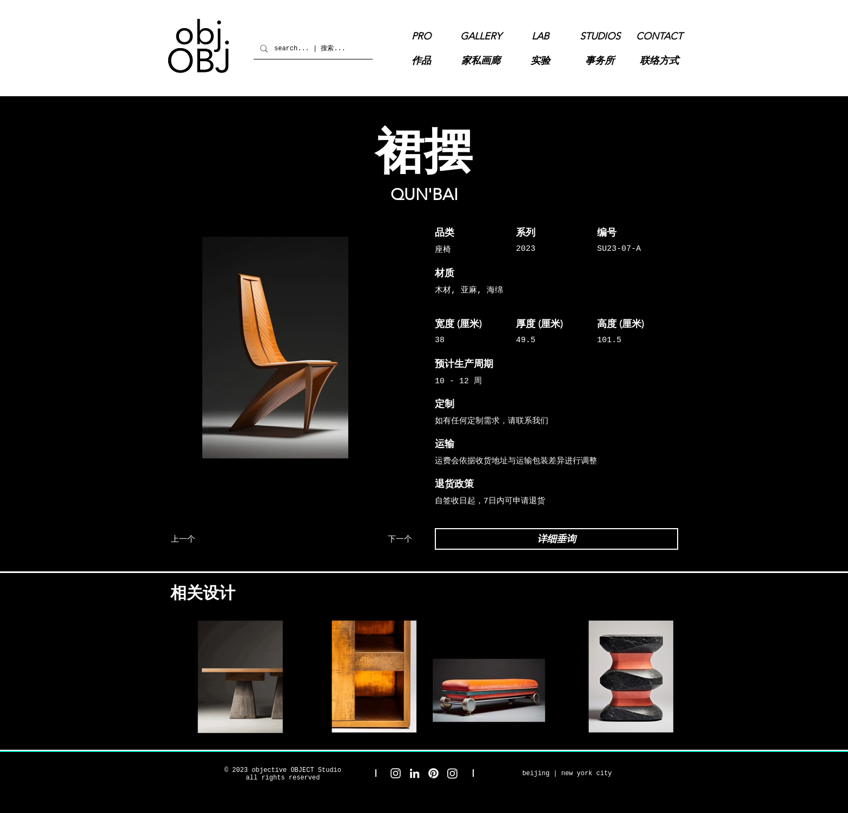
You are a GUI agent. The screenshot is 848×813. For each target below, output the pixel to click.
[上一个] (210, 539)
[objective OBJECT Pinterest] (433, 773)
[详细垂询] (556, 539)
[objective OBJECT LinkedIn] (414, 773)
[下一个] (372, 539)
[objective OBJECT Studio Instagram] (395, 773)
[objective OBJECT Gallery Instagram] (452, 773)
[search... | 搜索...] (312, 48)
